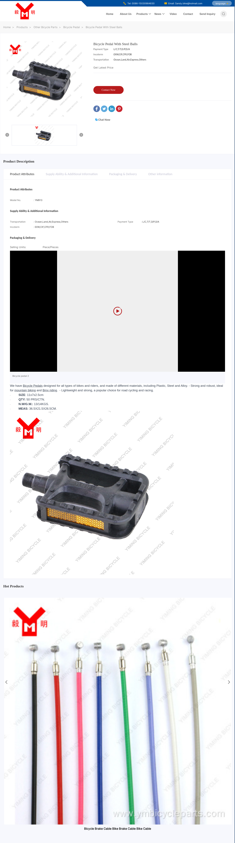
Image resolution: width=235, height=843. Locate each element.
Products (142, 14)
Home (109, 14)
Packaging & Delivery (123, 174)
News (157, 14)
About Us (125, 14)
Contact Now (108, 89)
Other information (160, 174)
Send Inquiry (207, 14)
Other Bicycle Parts (45, 27)
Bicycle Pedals (33, 385)
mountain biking (25, 390)
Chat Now (102, 120)
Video (173, 14)
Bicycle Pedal (71, 27)
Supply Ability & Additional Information (72, 174)
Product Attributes (22, 174)
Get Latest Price (103, 67)
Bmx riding (50, 390)
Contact (188, 14)
